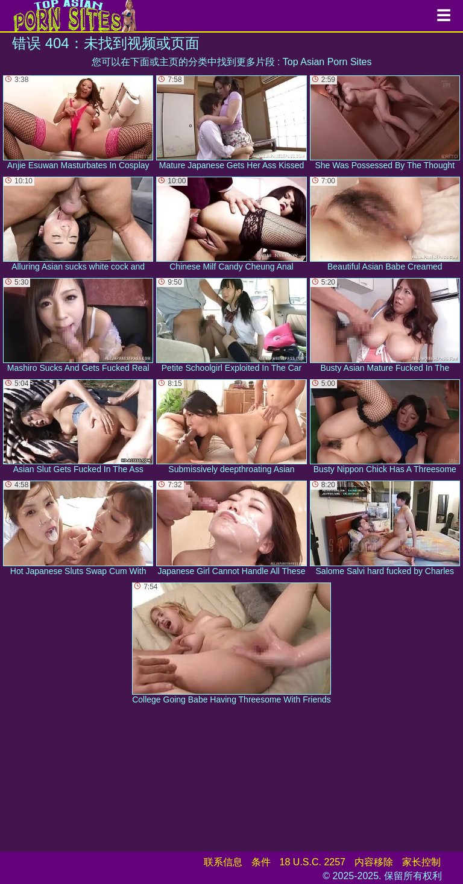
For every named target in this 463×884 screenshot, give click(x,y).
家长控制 (421, 862)
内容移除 (373, 862)
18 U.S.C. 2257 (312, 862)
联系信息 (223, 862)
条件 (261, 862)
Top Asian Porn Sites (327, 62)
